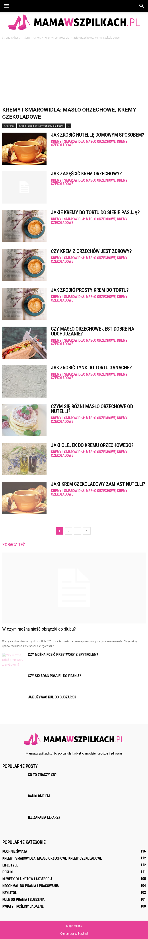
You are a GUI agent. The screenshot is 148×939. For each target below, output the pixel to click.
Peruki (7, 872)
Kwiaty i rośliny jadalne (22, 906)
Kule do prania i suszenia (23, 900)
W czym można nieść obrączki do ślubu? (39, 629)
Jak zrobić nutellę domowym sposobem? (97, 135)
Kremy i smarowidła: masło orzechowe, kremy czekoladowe (89, 143)
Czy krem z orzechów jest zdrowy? (91, 251)
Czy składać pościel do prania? (54, 676)
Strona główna (11, 37)
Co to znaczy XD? (42, 775)
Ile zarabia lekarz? (44, 817)
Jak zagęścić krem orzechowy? (86, 173)
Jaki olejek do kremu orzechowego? (92, 445)
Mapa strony (74, 926)
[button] (142, 6)
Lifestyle (10, 865)
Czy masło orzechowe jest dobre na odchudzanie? (92, 331)
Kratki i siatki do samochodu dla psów (41, 125)
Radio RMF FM (39, 796)
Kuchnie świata (14, 851)
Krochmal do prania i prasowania (30, 886)
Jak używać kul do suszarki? (52, 697)
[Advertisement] (74, 73)
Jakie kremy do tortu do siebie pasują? (95, 212)
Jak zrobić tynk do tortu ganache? (91, 368)
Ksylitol (9, 893)
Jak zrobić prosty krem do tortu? (90, 290)
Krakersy (9, 125)
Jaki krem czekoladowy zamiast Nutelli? (98, 484)
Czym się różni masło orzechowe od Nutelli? (92, 409)
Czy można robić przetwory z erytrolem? (63, 655)
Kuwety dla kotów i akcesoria (27, 879)
